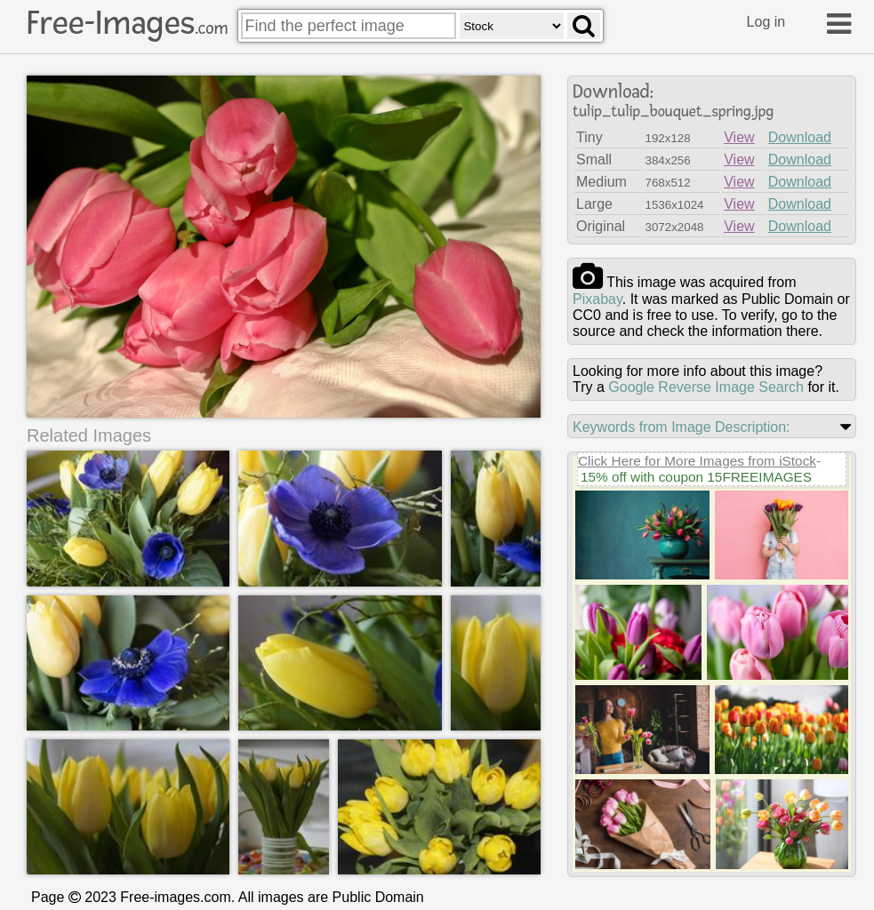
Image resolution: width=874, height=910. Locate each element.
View (739, 137)
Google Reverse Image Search (706, 387)
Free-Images (127, 23)
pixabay (597, 299)
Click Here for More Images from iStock (697, 460)
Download (799, 137)
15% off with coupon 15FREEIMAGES (696, 476)
